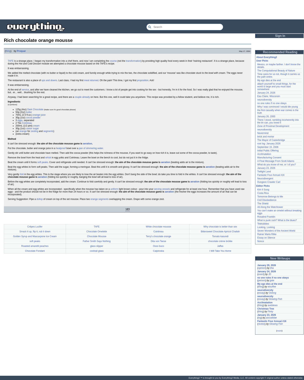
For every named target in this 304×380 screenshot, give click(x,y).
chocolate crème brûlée (220, 241)
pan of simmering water (91, 148)
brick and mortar (265, 136)
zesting (34, 131)
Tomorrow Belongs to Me (270, 196)
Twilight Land (264, 171)
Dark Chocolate (35, 109)
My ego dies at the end (269, 80)
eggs (19, 120)
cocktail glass (97, 251)
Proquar (21, 51)
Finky (270, 311)
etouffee (272, 286)
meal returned (91, 80)
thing (8, 51)
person (261, 280)
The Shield (262, 203)
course (113, 61)
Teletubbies (263, 223)
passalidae (271, 317)
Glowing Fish (275, 299)
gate (272, 280)
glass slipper (96, 246)
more (279, 331)
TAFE (11, 61)
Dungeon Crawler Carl (268, 182)
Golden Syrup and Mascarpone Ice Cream (35, 236)
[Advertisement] (152, 9)
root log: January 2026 (268, 143)
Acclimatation (264, 154)
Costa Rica (263, 193)
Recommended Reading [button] (280, 52)
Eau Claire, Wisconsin (268, 96)
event (261, 274)
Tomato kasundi (220, 236)
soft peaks (42, 162)
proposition (143, 80)
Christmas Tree (265, 308)
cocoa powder (33, 117)
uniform (114, 189)
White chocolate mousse (158, 226)
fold (22, 174)
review (261, 324)
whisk (48, 157)
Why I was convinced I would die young (277, 106)
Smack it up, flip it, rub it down (34, 231)
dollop (39, 199)
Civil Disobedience (266, 200)
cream (36, 125)
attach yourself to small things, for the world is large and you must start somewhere (276, 86)
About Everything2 (266, 57)
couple (78, 97)
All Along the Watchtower (270, 207)
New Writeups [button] (280, 258)
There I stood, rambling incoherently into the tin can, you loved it (278, 121)
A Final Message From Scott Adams (275, 161)
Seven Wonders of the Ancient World (276, 230)
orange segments (100, 199)
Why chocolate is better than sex (220, 226)
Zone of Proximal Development (273, 126)
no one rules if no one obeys (272, 103)
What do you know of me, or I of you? (276, 164)
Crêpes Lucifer (34, 226)
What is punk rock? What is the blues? (277, 220)
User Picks (262, 60)
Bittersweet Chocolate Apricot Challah (220, 231)
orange (23, 131)
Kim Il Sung (263, 189)
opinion (262, 268)
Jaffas (220, 246)
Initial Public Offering (268, 150)
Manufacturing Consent (269, 157)
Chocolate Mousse (96, 236)
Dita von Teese (158, 241)
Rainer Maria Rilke (266, 234)
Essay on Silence (266, 237)
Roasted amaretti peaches (34, 246)
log (259, 317)
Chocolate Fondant (35, 251)
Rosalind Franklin (266, 216)
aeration (87, 143)
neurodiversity (264, 99)
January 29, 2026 (266, 265)
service (25, 89)
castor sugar (32, 128)
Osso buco (158, 246)
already (86, 97)
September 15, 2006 (267, 147)
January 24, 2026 (266, 92)
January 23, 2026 (266, 168)
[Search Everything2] (184, 27)
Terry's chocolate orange (158, 236)
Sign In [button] (280, 35)
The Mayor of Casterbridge (271, 140)
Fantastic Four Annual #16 (270, 175)
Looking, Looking (266, 227)
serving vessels (162, 189)
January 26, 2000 (266, 116)
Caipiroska (158, 251)
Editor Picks (263, 186)
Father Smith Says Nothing (97, 241)
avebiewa (272, 305)
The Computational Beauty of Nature (276, 70)
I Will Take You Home (220, 251)
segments (48, 131)
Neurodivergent (265, 178)
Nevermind (263, 133)
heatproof (61, 148)
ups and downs (49, 80)
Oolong (272, 293)
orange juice (39, 115)
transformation (133, 61)
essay (261, 293)
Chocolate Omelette (96, 231)
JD (269, 274)
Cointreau (27, 123)
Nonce (260, 241)
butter (29, 112)
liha (272, 268)
